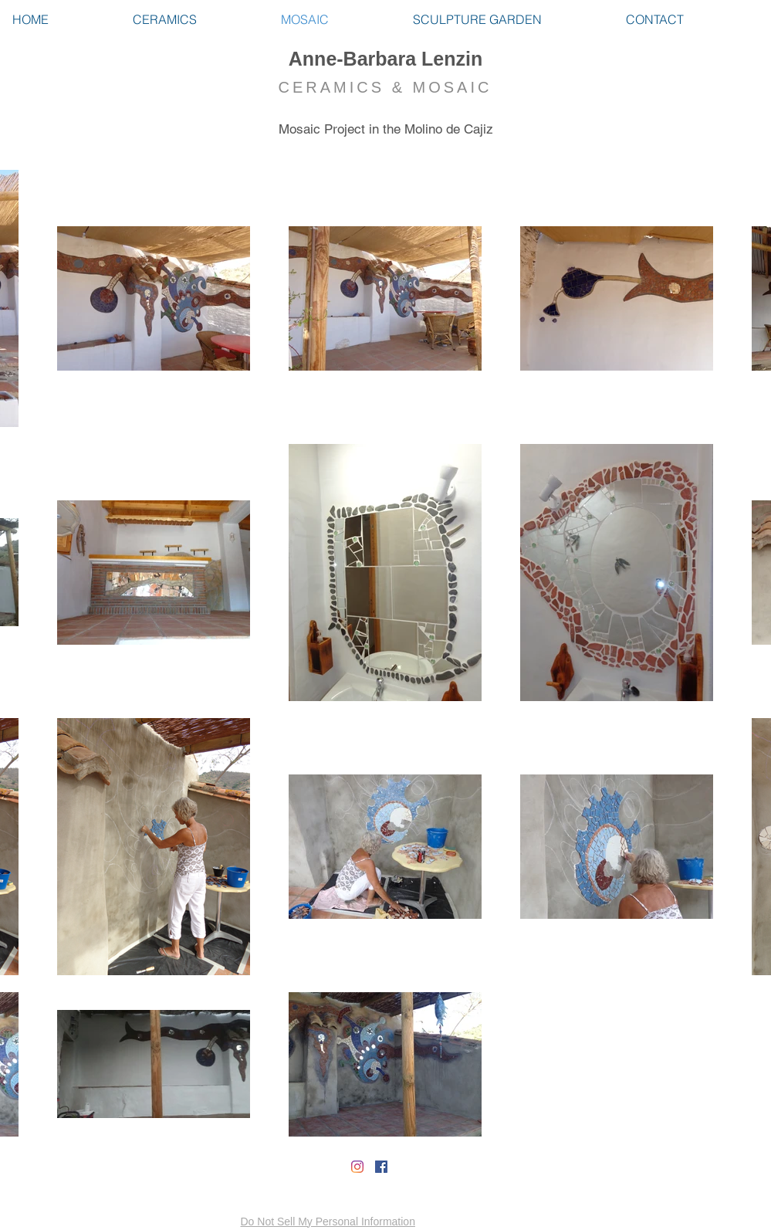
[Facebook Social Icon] (381, 1167)
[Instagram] (357, 1167)
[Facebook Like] (103, 1173)
